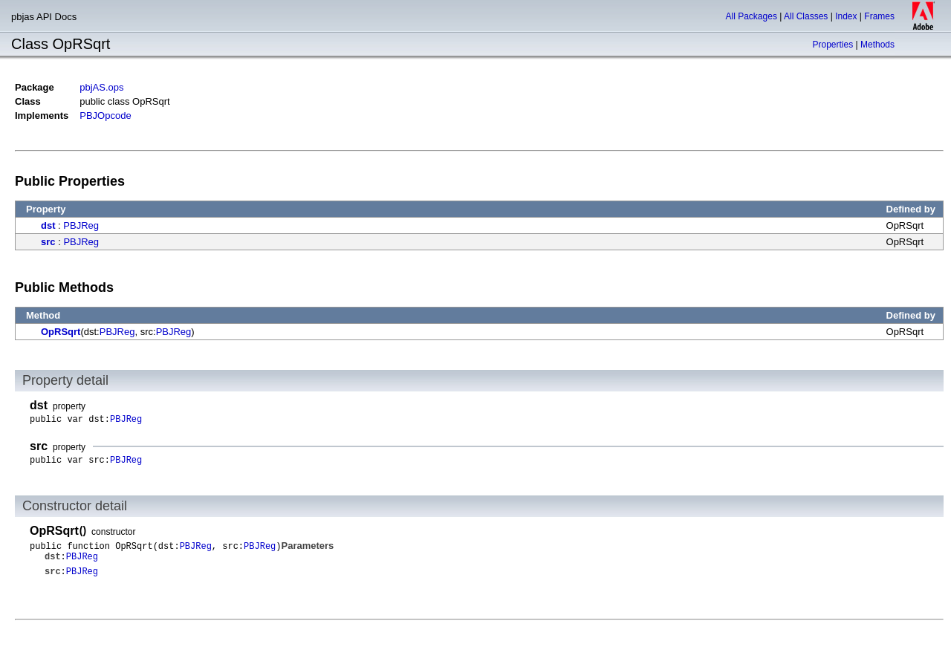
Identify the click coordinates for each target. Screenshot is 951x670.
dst (48, 225)
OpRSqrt (60, 331)
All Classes (806, 16)
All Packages (751, 16)
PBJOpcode (105, 115)
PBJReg (81, 225)
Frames (879, 16)
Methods (877, 44)
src (48, 241)
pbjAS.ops (101, 87)
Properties (832, 44)
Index (846, 16)
